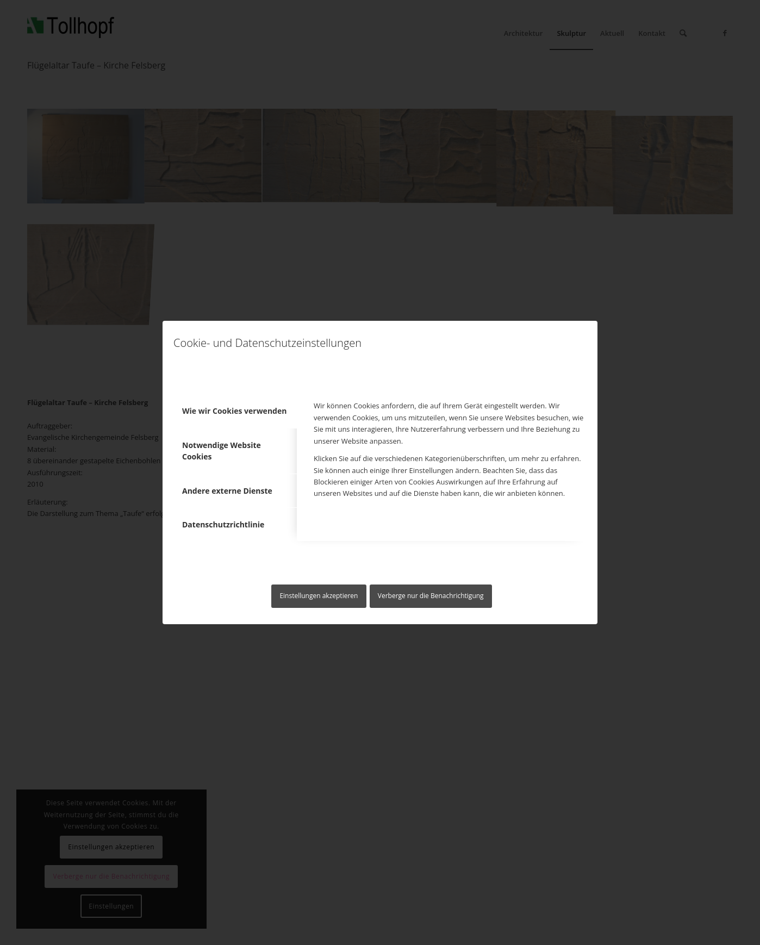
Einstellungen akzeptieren (318, 595)
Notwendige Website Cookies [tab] (221, 451)
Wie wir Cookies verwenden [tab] (234, 411)
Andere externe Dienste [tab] (227, 491)
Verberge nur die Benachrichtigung (431, 595)
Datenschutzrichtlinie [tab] (223, 524)
